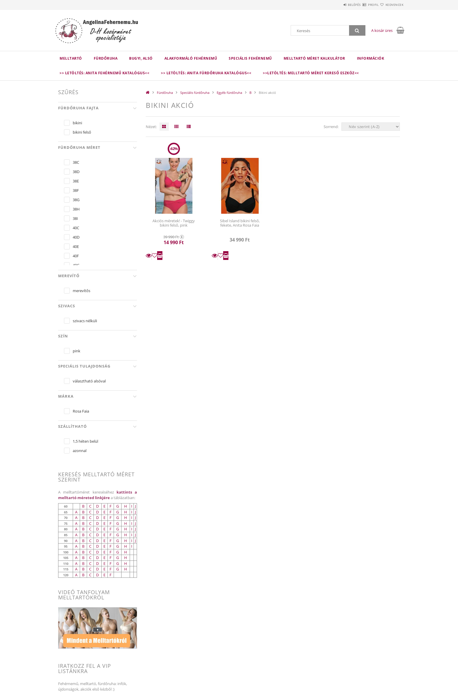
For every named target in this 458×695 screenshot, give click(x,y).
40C (76, 227)
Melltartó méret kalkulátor (314, 58)
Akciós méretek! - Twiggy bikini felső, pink (173, 223)
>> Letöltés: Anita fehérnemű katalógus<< (104, 72)
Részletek (149, 255)
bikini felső (82, 132)
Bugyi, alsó (141, 58)
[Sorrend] (370, 127)
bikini (77, 122)
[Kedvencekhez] (154, 255)
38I (75, 218)
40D (76, 237)
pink (76, 350)
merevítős (81, 290)
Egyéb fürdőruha (229, 92)
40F (76, 255)
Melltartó (71, 58)
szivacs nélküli (85, 320)
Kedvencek (391, 5)
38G (76, 199)
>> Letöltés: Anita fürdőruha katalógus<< (206, 72)
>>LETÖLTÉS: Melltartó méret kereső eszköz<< (311, 72)
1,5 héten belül (85, 441)
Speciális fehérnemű (250, 58)
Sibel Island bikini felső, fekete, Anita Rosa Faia (240, 223)
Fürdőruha (106, 58)
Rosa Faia (81, 411)
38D (76, 171)
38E (76, 181)
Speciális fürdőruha (194, 92)
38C (76, 162)
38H (76, 209)
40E (76, 246)
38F (76, 190)
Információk (370, 58)
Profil (363, 5)
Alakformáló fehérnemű (190, 58)
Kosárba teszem (159, 255)
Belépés (336, 5)
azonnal (79, 450)
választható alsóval (89, 381)
